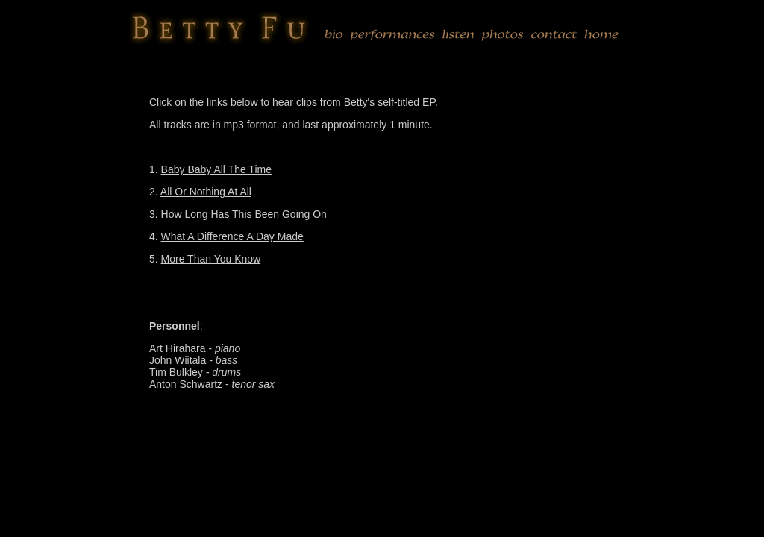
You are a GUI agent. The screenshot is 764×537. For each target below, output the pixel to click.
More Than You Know (211, 259)
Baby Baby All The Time (216, 169)
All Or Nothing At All (205, 192)
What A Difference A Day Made (232, 236)
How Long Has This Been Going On (244, 214)
